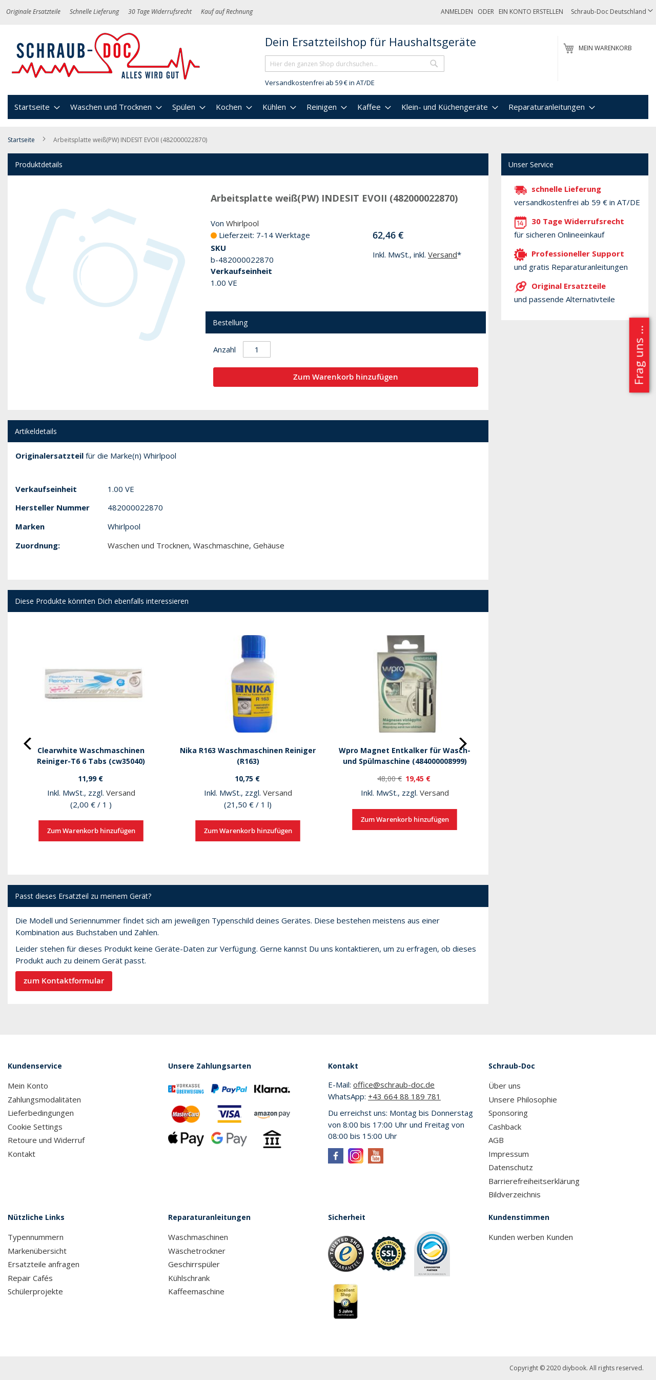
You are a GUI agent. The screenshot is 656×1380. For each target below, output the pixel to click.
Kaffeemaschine (196, 1291)
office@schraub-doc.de (394, 1084)
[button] (612, 12)
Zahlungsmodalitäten (44, 1099)
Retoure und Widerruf (46, 1140)
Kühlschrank (189, 1278)
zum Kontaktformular (64, 980)
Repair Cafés (30, 1278)
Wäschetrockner (196, 1251)
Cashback (504, 1126)
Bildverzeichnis (514, 1194)
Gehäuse (268, 545)
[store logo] (106, 56)
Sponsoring (508, 1113)
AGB (496, 1140)
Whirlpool (242, 223)
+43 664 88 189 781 (404, 1096)
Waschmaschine (221, 545)
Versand (442, 254)
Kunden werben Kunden (530, 1237)
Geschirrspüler (194, 1264)
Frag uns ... (638, 355)
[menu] (328, 107)
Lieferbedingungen (41, 1113)
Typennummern (36, 1237)
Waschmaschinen (198, 1237)
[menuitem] (36, 107)
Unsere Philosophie (522, 1099)
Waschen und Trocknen (148, 545)
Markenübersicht (37, 1251)
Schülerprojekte (35, 1291)
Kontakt (21, 1154)
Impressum (508, 1154)
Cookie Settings (35, 1126)
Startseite (21, 139)
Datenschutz (510, 1167)
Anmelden (457, 11)
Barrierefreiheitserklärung (534, 1181)
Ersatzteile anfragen (43, 1264)
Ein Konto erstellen (531, 11)
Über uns (504, 1085)
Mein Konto (28, 1085)
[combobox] (354, 63)
